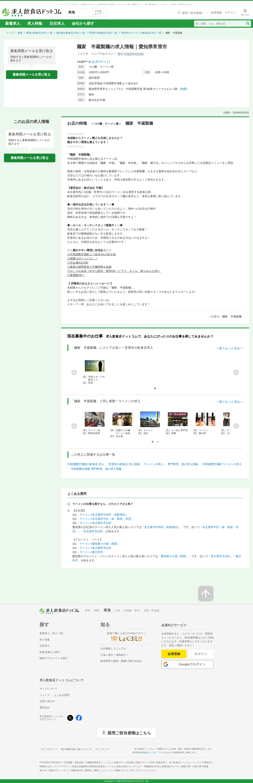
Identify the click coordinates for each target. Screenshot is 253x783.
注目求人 (57, 23)
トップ (10, 32)
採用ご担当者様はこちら (129, 733)
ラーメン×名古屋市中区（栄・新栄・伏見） (106, 518)
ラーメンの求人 (153, 464)
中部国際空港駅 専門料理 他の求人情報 (96, 468)
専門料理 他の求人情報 (183, 464)
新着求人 (12, 23)
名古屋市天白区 (93, 531)
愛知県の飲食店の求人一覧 (70, 32)
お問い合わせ (47, 701)
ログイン (201, 654)
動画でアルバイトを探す (54, 658)
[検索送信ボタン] (247, 23)
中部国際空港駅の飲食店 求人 (85, 464)
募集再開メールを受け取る (32, 74)
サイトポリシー (49, 749)
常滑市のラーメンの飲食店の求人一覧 (141, 32)
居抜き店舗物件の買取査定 (99, 766)
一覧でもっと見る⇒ (229, 348)
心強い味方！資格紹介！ (114, 654)
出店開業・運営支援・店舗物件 (88, 762)
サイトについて (49, 688)
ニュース (45, 695)
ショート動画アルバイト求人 (131, 770)
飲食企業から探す (50, 652)
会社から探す (83, 23)
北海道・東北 (132, 610)
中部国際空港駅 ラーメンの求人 (222, 464)
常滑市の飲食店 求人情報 (124, 464)
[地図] (183, 88)
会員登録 (174, 654)
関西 (96, 610)
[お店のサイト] (101, 61)
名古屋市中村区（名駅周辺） (162, 527)
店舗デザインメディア (65, 770)
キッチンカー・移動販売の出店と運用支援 (154, 766)
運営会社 (45, 707)
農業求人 (95, 770)
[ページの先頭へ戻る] (205, 593)
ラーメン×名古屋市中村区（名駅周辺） (103, 514)
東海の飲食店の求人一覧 (39, 32)
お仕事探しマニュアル (113, 648)
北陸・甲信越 (151, 610)
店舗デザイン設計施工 (134, 762)
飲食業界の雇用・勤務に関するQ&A (121, 660)
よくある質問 (61, 695)
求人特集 (34, 23)
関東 (87, 610)
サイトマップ (102, 749)
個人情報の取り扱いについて (76, 749)
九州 (117, 610)
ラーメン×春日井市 (91, 552)
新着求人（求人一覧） (52, 633)
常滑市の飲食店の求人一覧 (103, 32)
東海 (20, 32)
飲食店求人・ (173, 762)
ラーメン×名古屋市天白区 (95, 523)
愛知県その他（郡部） (175, 556)
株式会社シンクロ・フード (152, 752)
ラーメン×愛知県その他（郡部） (99, 543)
